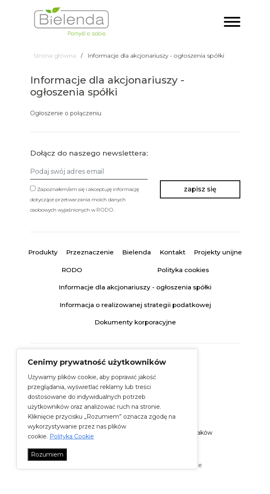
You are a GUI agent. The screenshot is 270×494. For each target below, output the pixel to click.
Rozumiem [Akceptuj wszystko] (47, 454)
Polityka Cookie (71, 436)
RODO (104, 210)
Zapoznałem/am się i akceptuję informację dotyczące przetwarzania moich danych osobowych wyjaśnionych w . (84, 199)
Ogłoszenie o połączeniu (65, 113)
